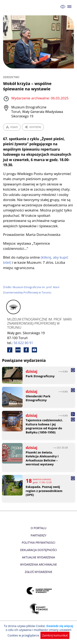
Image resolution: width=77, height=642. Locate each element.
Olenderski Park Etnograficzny (38, 398)
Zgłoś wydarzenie (38, 572)
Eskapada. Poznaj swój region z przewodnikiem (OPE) (44, 491)
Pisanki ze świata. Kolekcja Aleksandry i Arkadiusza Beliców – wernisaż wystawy (42, 458)
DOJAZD (12, 127)
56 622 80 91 (23, 343)
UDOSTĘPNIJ (33, 127)
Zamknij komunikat (55, 635)
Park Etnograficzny (40, 376)
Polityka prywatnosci (38, 542)
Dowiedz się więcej (59, 626)
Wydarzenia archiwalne (38, 564)
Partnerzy (38, 535)
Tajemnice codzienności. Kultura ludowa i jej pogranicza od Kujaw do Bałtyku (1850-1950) (44, 426)
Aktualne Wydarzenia (38, 557)
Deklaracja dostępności (38, 550)
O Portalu (38, 528)
